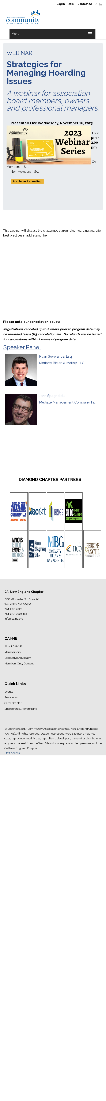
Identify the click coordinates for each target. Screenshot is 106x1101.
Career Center (13, 703)
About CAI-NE (13, 646)
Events (8, 691)
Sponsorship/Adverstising (20, 708)
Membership (12, 652)
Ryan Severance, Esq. (55, 356)
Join (71, 4)
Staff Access (12, 753)
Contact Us (84, 4)
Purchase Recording (27, 181)
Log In (61, 4)
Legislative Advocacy (17, 657)
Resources (11, 697)
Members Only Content (19, 663)
